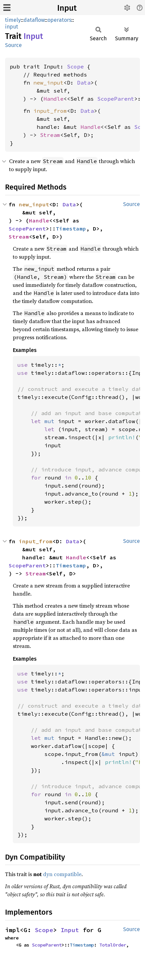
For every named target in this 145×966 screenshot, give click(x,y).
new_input (48, 82)
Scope (75, 66)
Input (67, 8)
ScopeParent (115, 98)
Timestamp (71, 228)
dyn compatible (62, 874)
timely (13, 20)
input (11, 26)
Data (83, 82)
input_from (50, 110)
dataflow (34, 20)
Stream (50, 135)
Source (13, 45)
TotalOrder (112, 945)
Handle (53, 98)
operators (59, 20)
